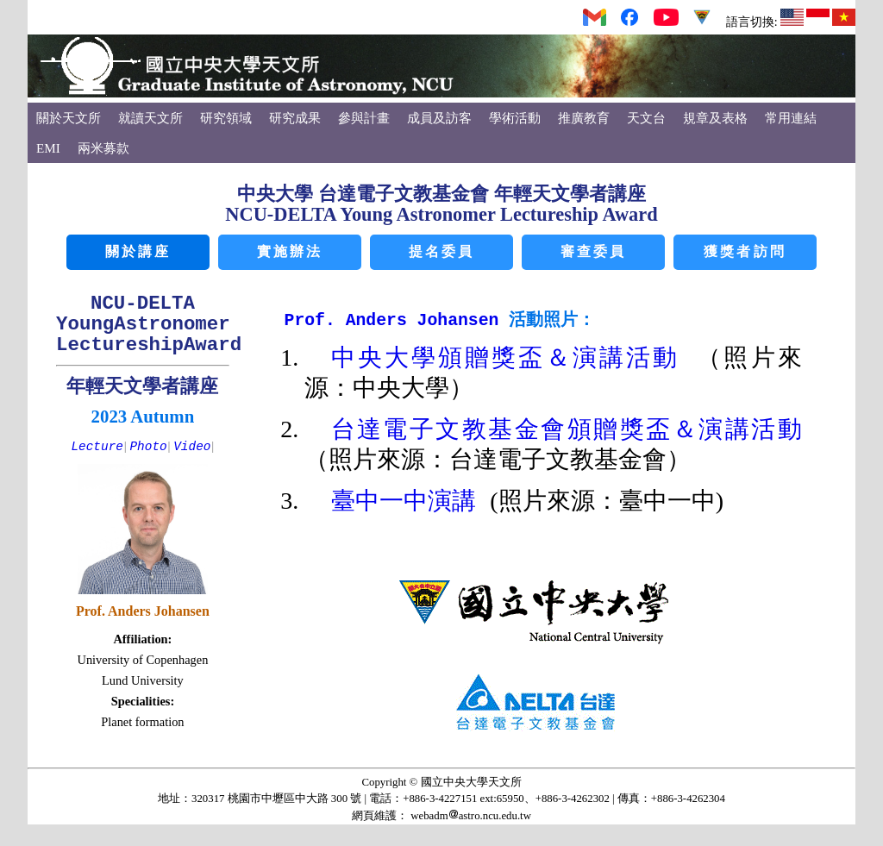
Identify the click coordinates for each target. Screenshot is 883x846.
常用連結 (791, 117)
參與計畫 (364, 117)
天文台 (646, 117)
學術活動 (515, 117)
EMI (48, 148)
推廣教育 (584, 117)
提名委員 (442, 252)
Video (191, 447)
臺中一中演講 (411, 502)
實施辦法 (290, 252)
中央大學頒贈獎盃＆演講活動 (514, 359)
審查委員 (593, 252)
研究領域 (226, 117)
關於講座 (138, 252)
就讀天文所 (150, 117)
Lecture (96, 447)
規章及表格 (715, 117)
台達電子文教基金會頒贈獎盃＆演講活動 (566, 430)
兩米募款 (103, 148)
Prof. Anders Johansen (397, 320)
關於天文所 (68, 117)
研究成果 (295, 117)
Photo (147, 447)
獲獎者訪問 (745, 252)
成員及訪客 (439, 117)
